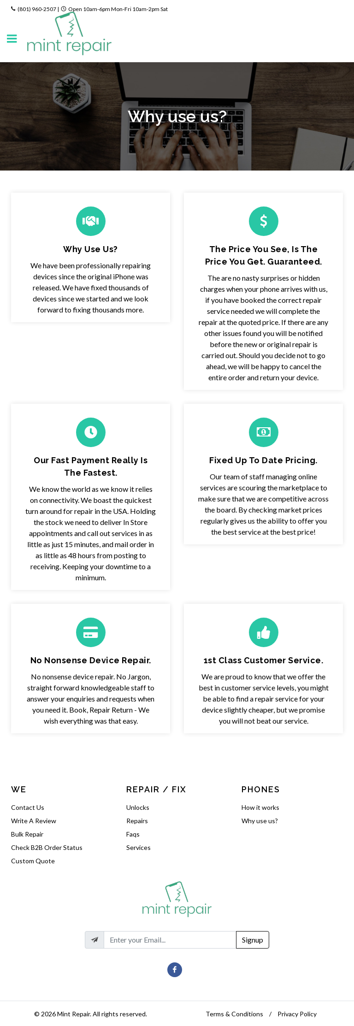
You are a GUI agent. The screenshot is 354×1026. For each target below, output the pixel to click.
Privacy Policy (297, 1014)
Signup (252, 939)
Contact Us (27, 807)
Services (138, 847)
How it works (260, 807)
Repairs (137, 821)
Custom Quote (33, 861)
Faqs (133, 834)
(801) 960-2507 (37, 9)
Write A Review (33, 821)
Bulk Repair (27, 834)
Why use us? (260, 821)
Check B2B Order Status (47, 847)
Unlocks (137, 807)
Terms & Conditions (234, 1014)
